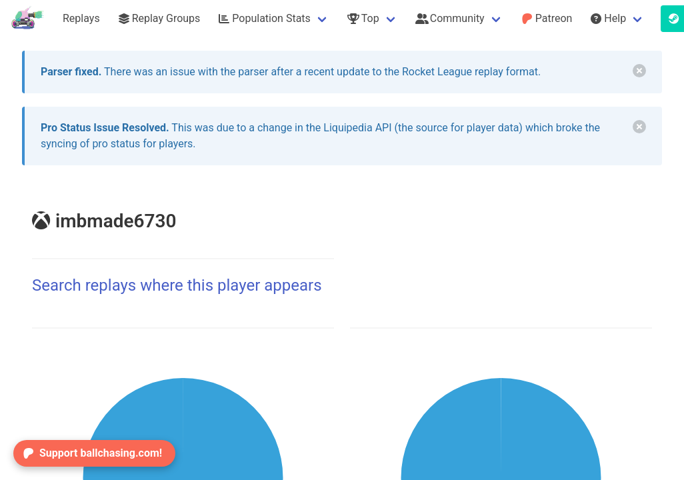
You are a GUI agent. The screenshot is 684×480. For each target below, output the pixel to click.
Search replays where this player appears (177, 285)
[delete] (639, 70)
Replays (81, 18)
